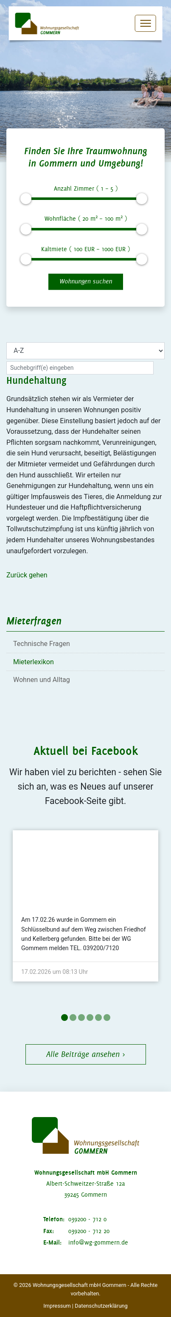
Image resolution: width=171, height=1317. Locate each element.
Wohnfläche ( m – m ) (86, 217)
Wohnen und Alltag (41, 680)
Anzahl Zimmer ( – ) (86, 188)
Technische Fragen (41, 644)
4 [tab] (90, 1017)
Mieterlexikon (33, 662)
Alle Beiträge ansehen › (85, 1054)
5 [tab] (98, 1017)
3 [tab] (81, 1017)
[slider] (25, 198)
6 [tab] (107, 1017)
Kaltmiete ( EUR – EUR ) (85, 249)
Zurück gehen (27, 575)
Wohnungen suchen (85, 281)
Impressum (56, 1306)
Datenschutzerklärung (101, 1306)
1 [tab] (64, 1017)
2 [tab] (73, 1017)
